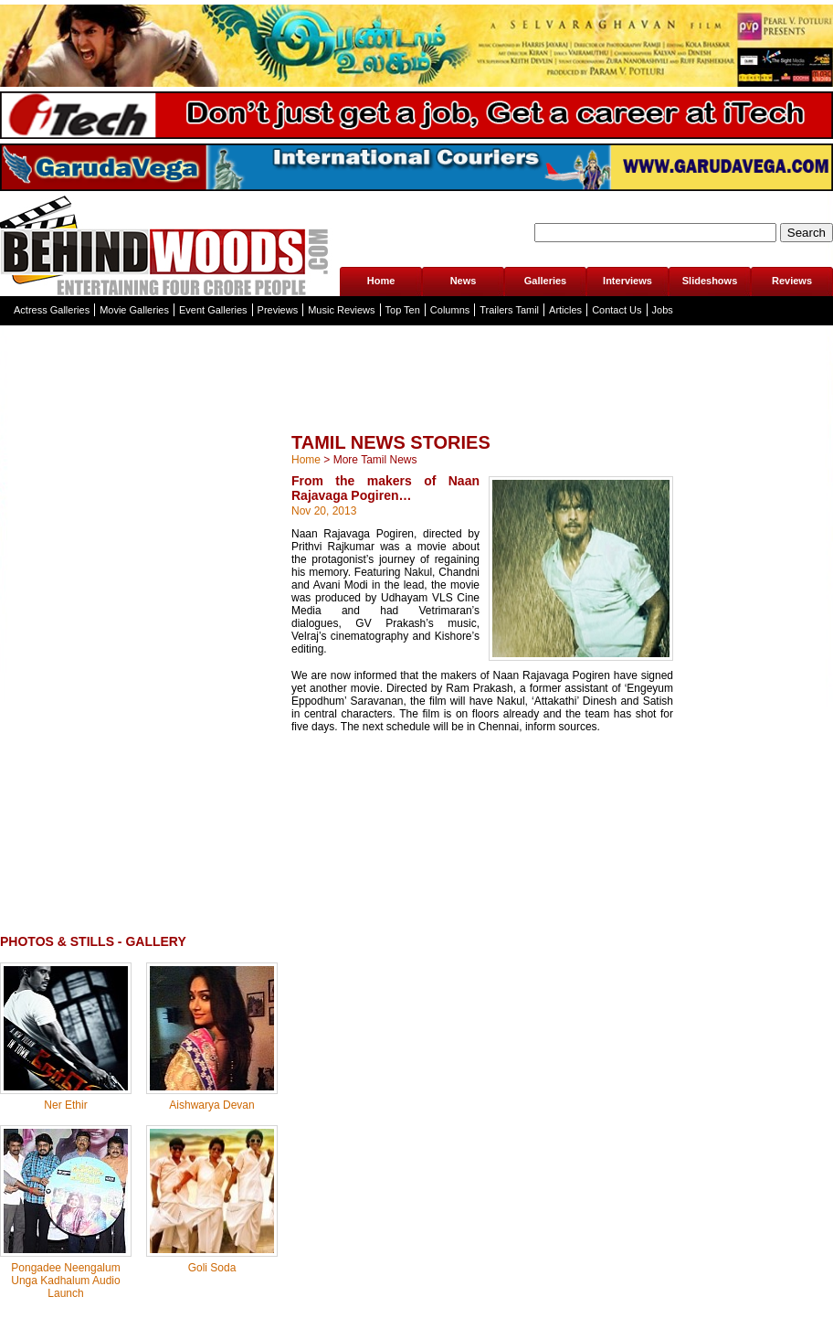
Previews (278, 309)
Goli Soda (212, 1267)
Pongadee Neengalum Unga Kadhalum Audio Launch (65, 1280)
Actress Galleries (52, 309)
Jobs (662, 309)
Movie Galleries (134, 309)
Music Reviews (341, 309)
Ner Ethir (65, 1105)
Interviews (627, 280)
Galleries (545, 280)
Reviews (792, 280)
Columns (449, 309)
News (463, 280)
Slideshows (710, 280)
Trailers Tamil (509, 309)
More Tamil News (375, 459)
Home (381, 280)
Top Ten (402, 309)
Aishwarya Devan (211, 1105)
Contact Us (616, 309)
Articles (565, 309)
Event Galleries (213, 309)
